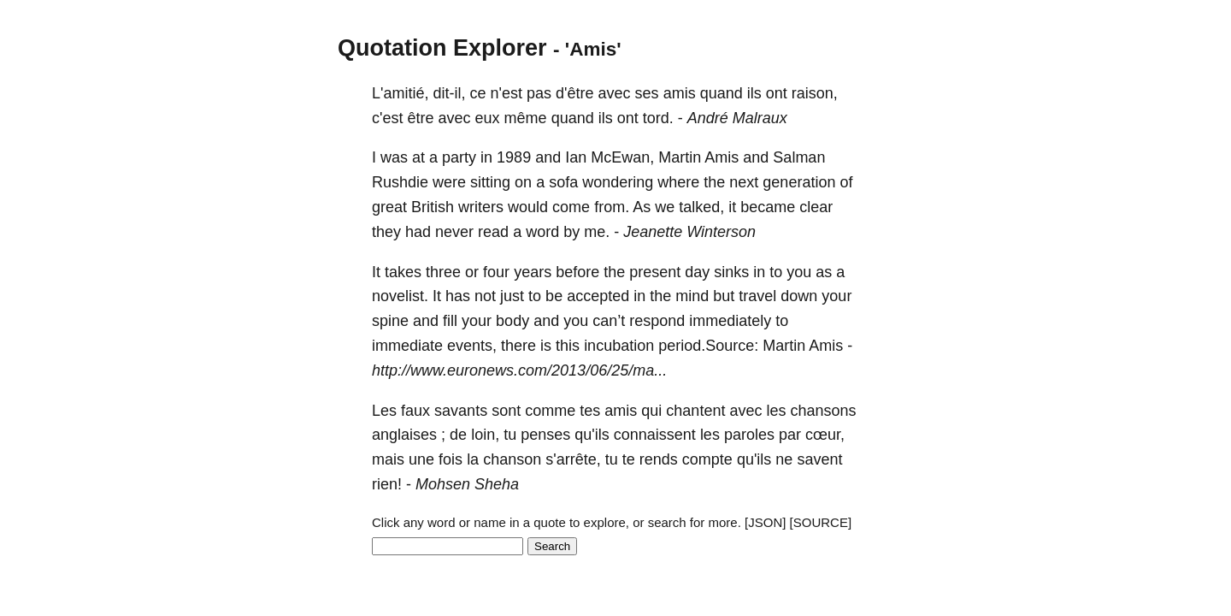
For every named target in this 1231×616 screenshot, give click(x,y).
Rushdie (400, 182)
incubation (619, 345)
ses (647, 93)
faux (415, 410)
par (790, 434)
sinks (731, 272)
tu (510, 434)
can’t (608, 320)
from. (611, 207)
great (389, 207)
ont (776, 93)
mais (388, 459)
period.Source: (708, 345)
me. (597, 231)
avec (614, 93)
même (525, 118)
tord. (658, 118)
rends (658, 459)
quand (721, 93)
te (628, 459)
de (458, 434)
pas (539, 93)
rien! (387, 484)
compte (707, 459)
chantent (695, 410)
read (493, 231)
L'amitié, (400, 93)
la (473, 459)
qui (651, 410)
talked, (701, 207)
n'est (506, 93)
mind (692, 296)
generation (799, 182)
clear (816, 207)
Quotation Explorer (442, 48)
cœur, (825, 434)
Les (384, 410)
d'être (574, 93)
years (532, 272)
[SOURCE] (821, 522)
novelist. (400, 296)
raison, (815, 93)
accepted (598, 296)
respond (657, 320)
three (443, 272)
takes (403, 272)
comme (550, 410)
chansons (824, 410)
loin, (485, 434)
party (459, 157)
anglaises (404, 434)
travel (757, 296)
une (421, 459)
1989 (514, 157)
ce (478, 93)
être (420, 118)
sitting (490, 182)
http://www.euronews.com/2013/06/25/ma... (519, 370)
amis (679, 93)
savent (819, 459)
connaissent (655, 434)
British (432, 207)
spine (390, 320)
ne (783, 459)
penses (545, 434)
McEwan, (622, 157)
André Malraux (737, 118)
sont (506, 410)
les (776, 410)
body (512, 320)
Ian (575, 157)
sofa (563, 182)
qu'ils (591, 434)
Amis (721, 157)
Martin (679, 157)
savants (460, 410)
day (697, 272)
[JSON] (765, 522)
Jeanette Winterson (689, 231)
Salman (799, 157)
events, (472, 345)
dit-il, (449, 93)
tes (590, 410)
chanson (512, 459)
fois (450, 459)
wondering (617, 182)
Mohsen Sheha (467, 484)
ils (754, 93)
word (542, 231)
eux (487, 118)
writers (481, 207)
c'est (387, 118)
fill (450, 320)
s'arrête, (572, 459)
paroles (749, 434)
